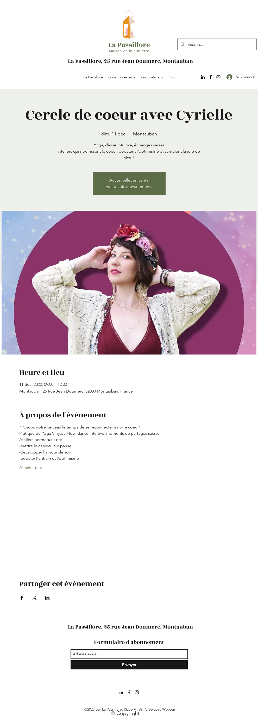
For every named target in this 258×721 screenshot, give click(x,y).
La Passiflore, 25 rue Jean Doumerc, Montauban (130, 61)
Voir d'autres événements (129, 186)
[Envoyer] (129, 664)
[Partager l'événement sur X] (34, 598)
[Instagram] (218, 77)
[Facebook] (210, 77)
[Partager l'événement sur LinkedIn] (47, 598)
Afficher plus (31, 467)
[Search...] (216, 44)
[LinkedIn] (202, 77)
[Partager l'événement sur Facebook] (21, 598)
